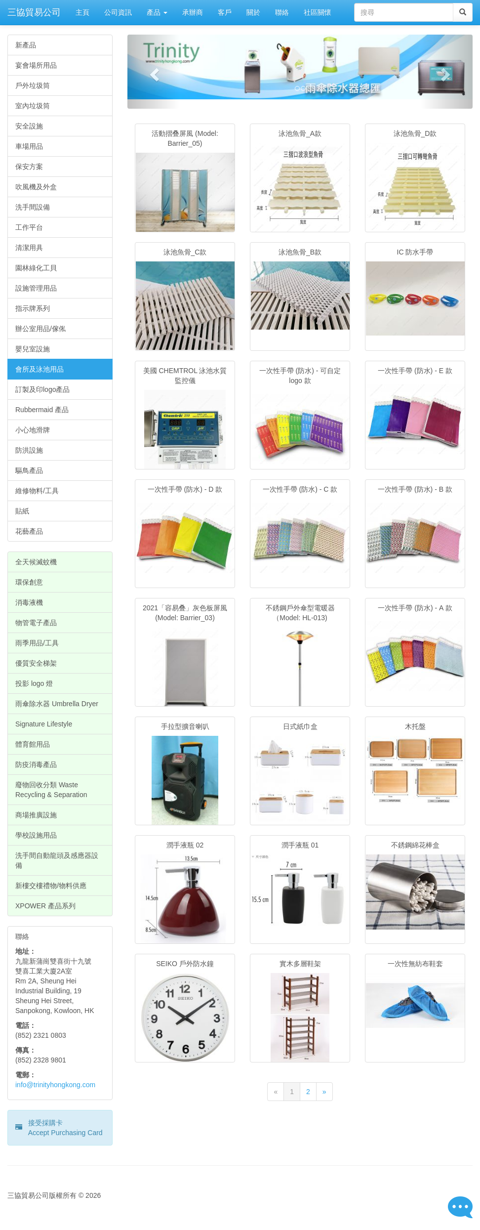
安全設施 (29, 126)
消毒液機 (29, 602)
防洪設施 (29, 450)
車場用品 (29, 146)
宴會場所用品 (36, 65)
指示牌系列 (32, 308)
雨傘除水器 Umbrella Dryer (56, 704)
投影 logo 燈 (34, 683)
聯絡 (282, 12)
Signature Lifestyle (43, 724)
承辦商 (192, 12)
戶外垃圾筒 (32, 85)
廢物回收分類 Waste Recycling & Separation (51, 790)
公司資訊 (118, 12)
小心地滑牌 (32, 430)
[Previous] (275, 1091)
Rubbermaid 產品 (42, 410)
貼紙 (22, 511)
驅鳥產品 (29, 470)
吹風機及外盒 (36, 187)
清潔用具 (29, 248)
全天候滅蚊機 (36, 562)
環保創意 (29, 582)
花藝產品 (29, 531)
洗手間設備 (32, 207)
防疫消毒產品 (36, 764)
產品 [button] (157, 12)
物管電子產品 (36, 623)
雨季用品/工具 (37, 643)
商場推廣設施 (36, 815)
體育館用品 (32, 744)
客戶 (225, 12)
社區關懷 (317, 12)
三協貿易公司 (34, 12)
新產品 (25, 45)
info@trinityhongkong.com (55, 1085)
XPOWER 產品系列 (45, 906)
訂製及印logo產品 (42, 389)
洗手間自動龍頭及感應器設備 (56, 860)
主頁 (82, 12)
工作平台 (29, 227)
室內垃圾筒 (32, 106)
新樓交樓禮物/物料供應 (50, 886)
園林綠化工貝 (36, 268)
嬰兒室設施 (32, 349)
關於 (253, 12)
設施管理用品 (36, 288)
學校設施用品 (36, 835)
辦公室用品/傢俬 (40, 329)
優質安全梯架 (36, 663)
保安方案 (29, 166)
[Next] (324, 1091)
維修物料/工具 (37, 491)
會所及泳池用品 (39, 369)
